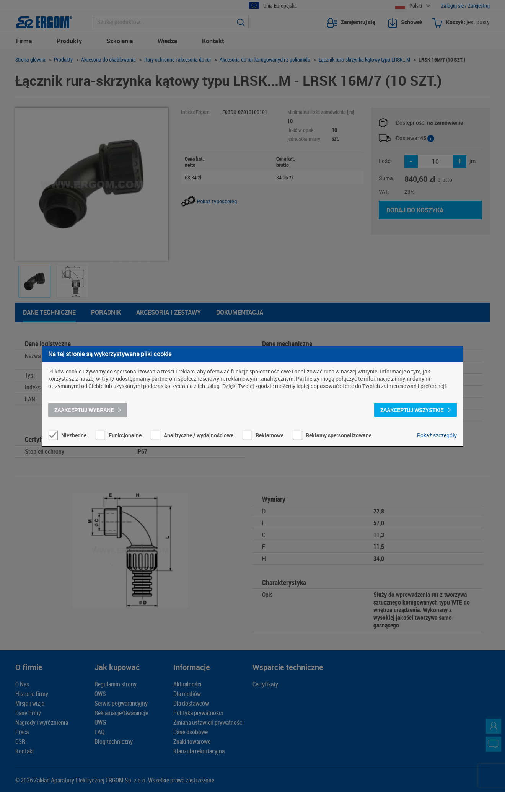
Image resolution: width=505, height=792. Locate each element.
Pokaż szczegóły (437, 435)
